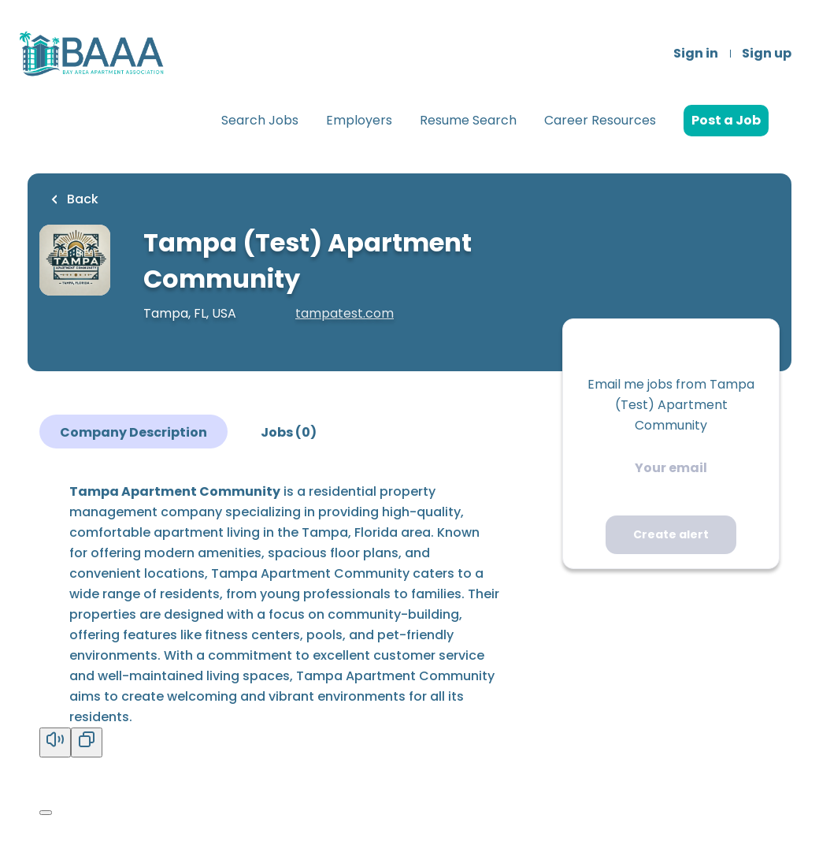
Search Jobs (259, 120)
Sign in (695, 53)
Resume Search (468, 120)
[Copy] (86, 742)
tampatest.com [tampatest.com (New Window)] (344, 313)
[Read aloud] (55, 742)
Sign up (766, 53)
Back (81, 199)
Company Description (133, 432)
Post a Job (726, 120)
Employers (359, 120)
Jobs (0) (289, 432)
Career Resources (600, 120)
